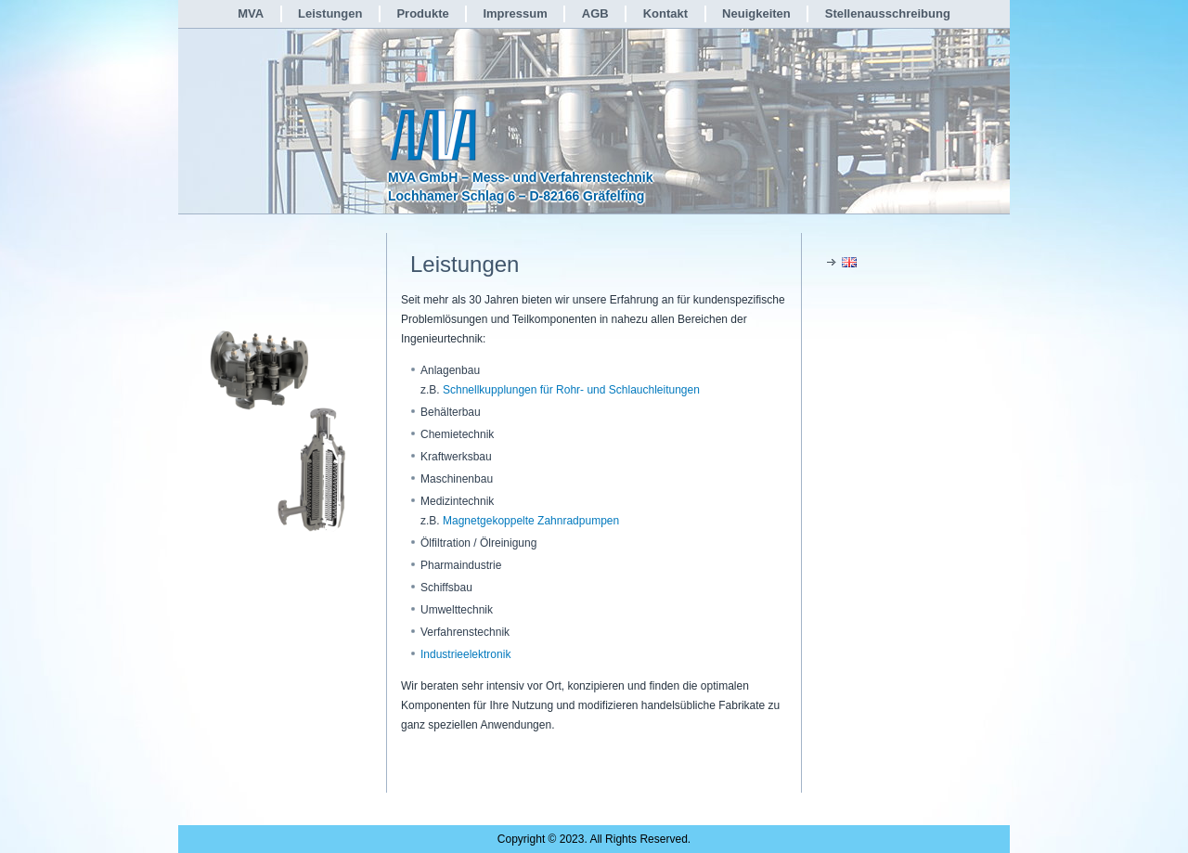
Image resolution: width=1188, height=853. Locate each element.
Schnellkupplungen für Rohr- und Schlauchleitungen (571, 389)
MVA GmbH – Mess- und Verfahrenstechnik (520, 177)
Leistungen (330, 13)
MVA (251, 13)
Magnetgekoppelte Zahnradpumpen (531, 520)
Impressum (515, 13)
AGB (595, 13)
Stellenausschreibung (887, 13)
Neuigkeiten (756, 13)
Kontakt (665, 13)
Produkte (422, 13)
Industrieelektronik (465, 654)
